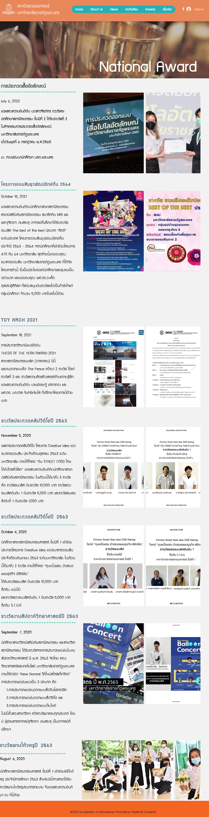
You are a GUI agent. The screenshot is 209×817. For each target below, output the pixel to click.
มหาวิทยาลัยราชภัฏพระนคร (38, 12)
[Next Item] (193, 133)
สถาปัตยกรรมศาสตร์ (33, 6)
